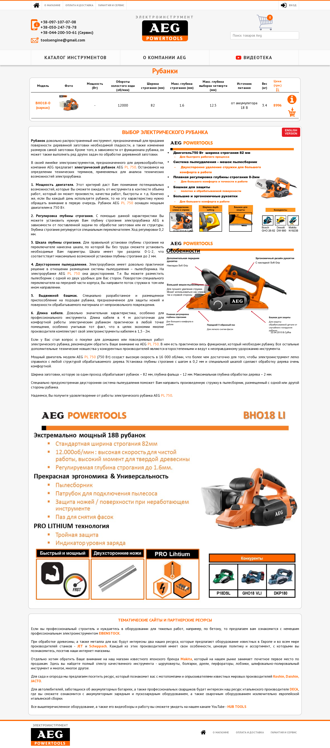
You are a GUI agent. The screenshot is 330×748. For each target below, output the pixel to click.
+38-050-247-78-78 (59, 27)
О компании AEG (164, 57)
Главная (36, 5)
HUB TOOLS (236, 706)
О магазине (52, 5)
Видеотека (258, 57)
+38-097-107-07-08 (58, 22)
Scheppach (98, 646)
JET (80, 646)
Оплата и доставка (79, 5)
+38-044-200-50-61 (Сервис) (67, 32)
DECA (294, 689)
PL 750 (130, 167)
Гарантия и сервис (111, 5)
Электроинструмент (50, 734)
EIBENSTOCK (109, 633)
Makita (186, 659)
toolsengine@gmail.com (63, 40)
